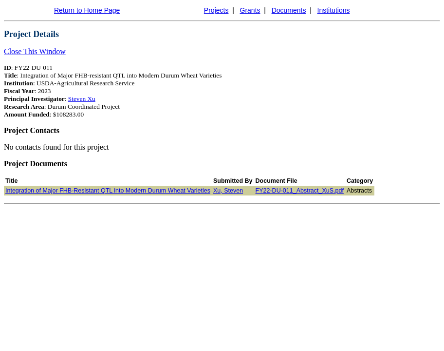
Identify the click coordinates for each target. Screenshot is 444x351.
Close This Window (35, 51)
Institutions (333, 10)
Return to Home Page (87, 10)
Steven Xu (81, 98)
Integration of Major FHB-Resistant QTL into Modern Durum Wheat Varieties (107, 190)
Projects (216, 10)
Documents (289, 10)
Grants (250, 10)
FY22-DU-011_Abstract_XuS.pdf (300, 190)
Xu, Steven (228, 190)
